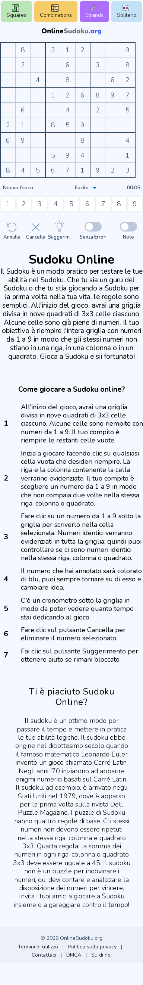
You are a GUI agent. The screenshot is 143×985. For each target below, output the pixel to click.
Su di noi (101, 954)
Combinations (56, 11)
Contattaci (44, 954)
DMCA (73, 954)
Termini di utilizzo (38, 946)
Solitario (126, 11)
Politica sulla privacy (92, 946)
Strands (94, 11)
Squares (16, 11)
